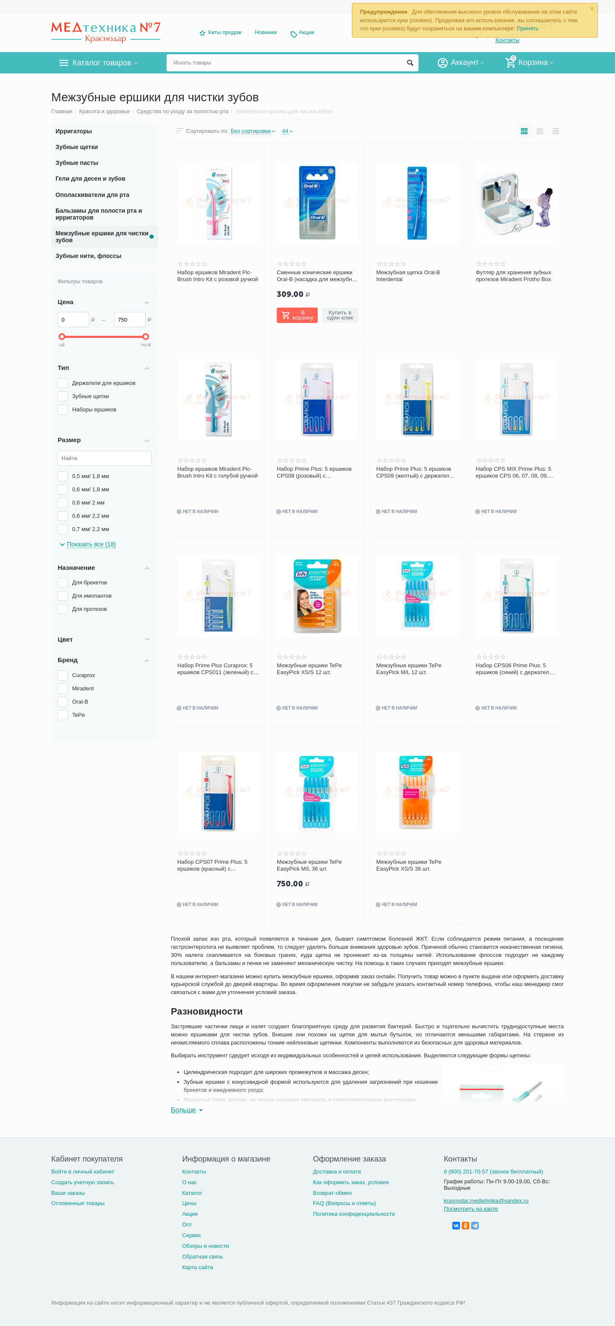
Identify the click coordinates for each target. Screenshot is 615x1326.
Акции (306, 32)
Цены (189, 1203)
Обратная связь (202, 1256)
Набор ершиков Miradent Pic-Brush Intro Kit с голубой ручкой (217, 472)
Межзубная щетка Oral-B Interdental (408, 275)
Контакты (194, 1171)
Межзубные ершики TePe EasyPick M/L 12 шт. (409, 668)
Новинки (266, 32)
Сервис (191, 1235)
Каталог (192, 1193)
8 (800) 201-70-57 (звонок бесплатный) (493, 1171)
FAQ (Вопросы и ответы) (344, 1203)
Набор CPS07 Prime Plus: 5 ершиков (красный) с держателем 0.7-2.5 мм (212, 865)
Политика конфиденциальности (354, 1214)
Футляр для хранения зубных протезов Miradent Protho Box (513, 275)
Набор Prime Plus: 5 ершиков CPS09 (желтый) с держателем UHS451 (416, 472)
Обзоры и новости (205, 1246)
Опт (187, 1224)
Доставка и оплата (337, 1171)
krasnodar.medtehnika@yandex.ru (486, 1200)
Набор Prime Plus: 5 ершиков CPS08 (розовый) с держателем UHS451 (314, 472)
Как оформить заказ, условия (351, 1182)
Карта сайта (197, 1267)
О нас (189, 1182)
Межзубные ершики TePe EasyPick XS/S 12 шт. (309, 668)
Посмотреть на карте (471, 1209)
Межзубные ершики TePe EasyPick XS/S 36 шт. (409, 865)
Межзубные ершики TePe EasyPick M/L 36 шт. (309, 865)
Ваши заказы (68, 1193)
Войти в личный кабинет (82, 1171)
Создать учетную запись (82, 1182)
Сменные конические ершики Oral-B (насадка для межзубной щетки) (317, 276)
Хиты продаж (225, 32)
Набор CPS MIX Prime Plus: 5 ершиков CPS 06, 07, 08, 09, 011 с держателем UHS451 (513, 472)
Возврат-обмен (332, 1193)
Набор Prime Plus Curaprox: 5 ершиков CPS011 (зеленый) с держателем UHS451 (215, 669)
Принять (528, 28)
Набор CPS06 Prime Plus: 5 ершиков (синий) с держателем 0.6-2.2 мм (516, 669)
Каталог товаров (102, 62)
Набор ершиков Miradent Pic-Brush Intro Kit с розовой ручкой (217, 275)
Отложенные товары (78, 1203)
